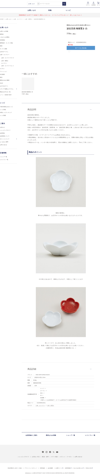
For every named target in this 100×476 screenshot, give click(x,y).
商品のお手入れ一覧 (5, 92)
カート (98, 5)
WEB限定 (2, 40)
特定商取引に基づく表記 (15, 468)
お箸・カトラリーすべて (7, 57)
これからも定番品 (4, 37)
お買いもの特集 (4, 31)
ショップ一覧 (3, 156)
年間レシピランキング (6, 112)
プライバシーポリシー (30, 468)
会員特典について (4, 136)
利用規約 (42, 468)
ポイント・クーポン (66, 456)
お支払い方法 (36, 456)
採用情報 (67, 468)
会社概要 (50, 468)
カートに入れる (81, 48)
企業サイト (59, 468)
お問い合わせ (3, 144)
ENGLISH (89, 468)
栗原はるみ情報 (51, 435)
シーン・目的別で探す (6, 94)
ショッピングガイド (5, 130)
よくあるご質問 (4, 142)
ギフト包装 (54, 456)
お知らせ (2, 127)
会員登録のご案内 (31, 435)
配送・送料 (45, 456)
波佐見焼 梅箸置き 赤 (27, 92)
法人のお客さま (78, 468)
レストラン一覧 (4, 159)
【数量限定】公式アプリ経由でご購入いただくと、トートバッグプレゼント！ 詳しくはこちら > (50, 15)
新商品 (2, 34)
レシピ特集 (3, 109)
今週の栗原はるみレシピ (6, 106)
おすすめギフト (4, 86)
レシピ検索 (3, 115)
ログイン (88, 5)
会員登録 (94, 5)
